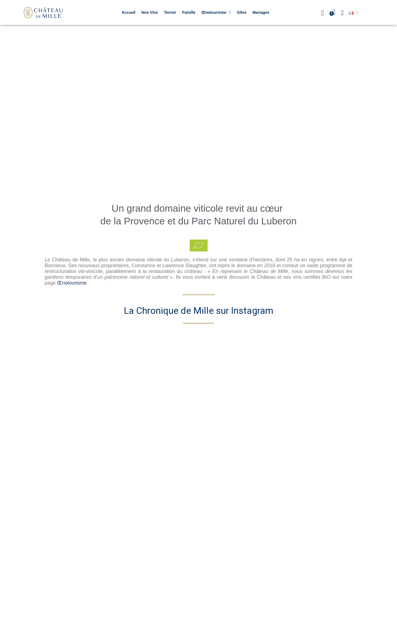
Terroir (170, 12)
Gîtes (241, 12)
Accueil (128, 12)
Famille (188, 12)
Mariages (261, 12)
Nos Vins (149, 12)
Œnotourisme (216, 12)
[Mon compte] (342, 13)
